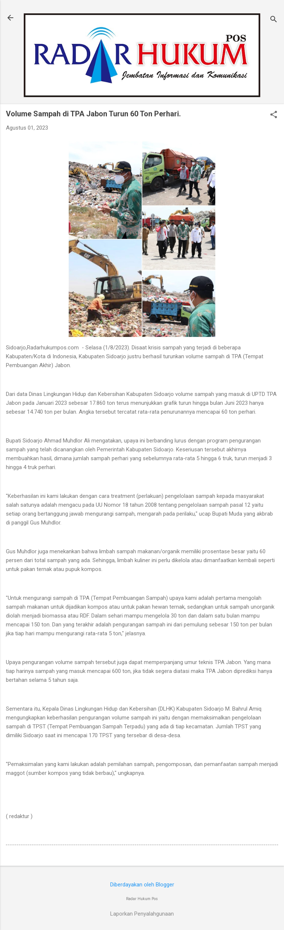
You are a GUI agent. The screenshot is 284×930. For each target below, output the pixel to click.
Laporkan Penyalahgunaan (142, 913)
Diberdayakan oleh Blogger (142, 884)
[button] (273, 115)
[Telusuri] (273, 20)
